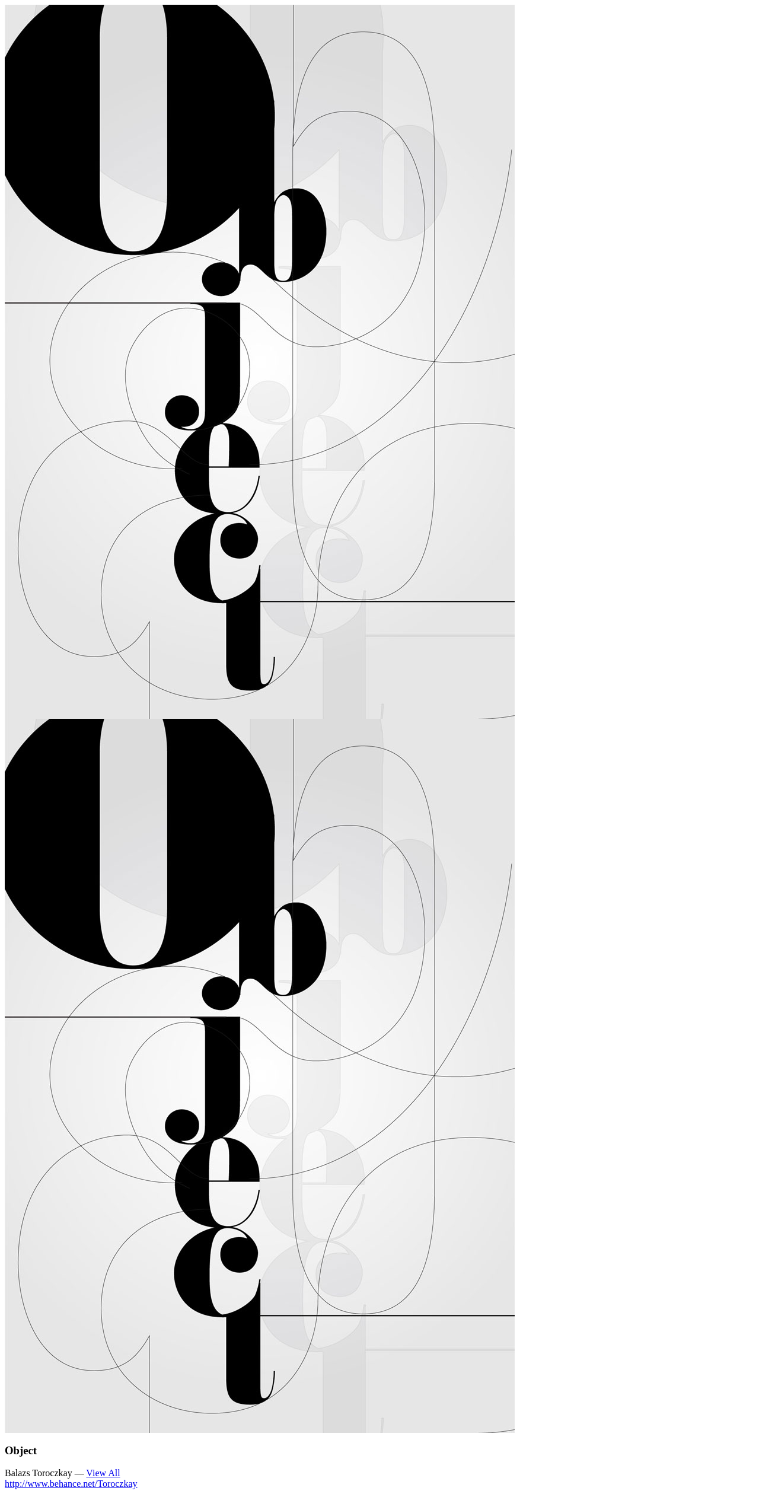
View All (103, 1473)
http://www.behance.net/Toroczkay (71, 1484)
